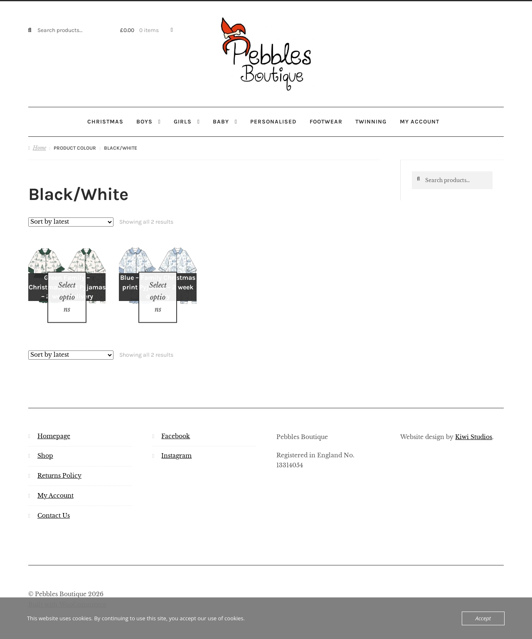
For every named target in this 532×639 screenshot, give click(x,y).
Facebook (175, 425)
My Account (55, 485)
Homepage (53, 425)
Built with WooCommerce (67, 593)
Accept (483, 618)
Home (39, 148)
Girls (183, 121)
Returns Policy (59, 465)
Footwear (326, 121)
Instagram (176, 445)
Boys (144, 121)
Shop (45, 445)
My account (419, 121)
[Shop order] (70, 221)
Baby (221, 121)
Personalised (273, 121)
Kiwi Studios (473, 425)
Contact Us (53, 504)
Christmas (105, 121)
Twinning (371, 121)
